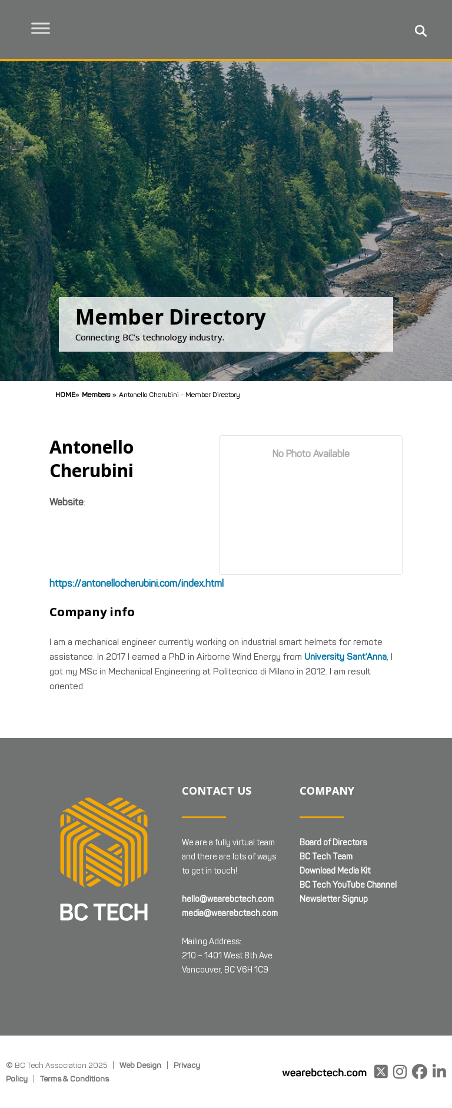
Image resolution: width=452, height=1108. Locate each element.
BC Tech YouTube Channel (348, 885)
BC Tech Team (326, 857)
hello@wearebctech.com (228, 899)
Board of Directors (333, 843)
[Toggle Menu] (41, 28)
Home (65, 394)
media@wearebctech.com (230, 913)
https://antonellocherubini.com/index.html (136, 583)
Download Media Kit (335, 871)
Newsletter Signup (334, 899)
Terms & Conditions (74, 1078)
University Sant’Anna (345, 656)
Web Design (140, 1065)
